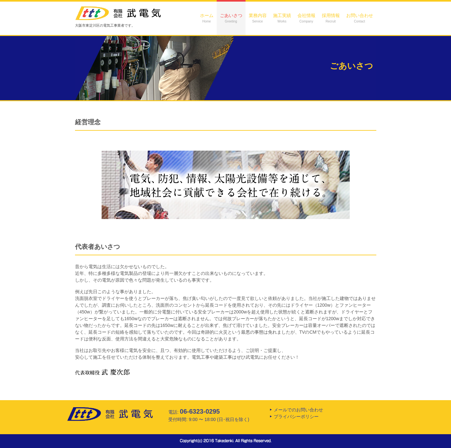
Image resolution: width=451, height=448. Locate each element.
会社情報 (306, 18)
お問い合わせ (359, 18)
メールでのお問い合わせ (298, 409)
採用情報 (331, 18)
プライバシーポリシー (296, 416)
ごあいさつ (231, 18)
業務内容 (258, 18)
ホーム (206, 18)
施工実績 (282, 18)
